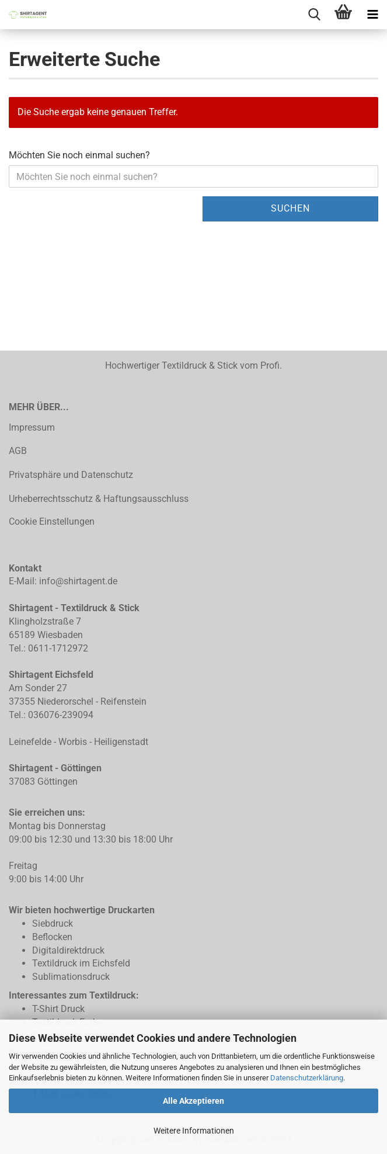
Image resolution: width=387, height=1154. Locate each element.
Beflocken (52, 936)
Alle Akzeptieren (193, 1101)
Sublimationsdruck (71, 976)
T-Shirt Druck (58, 1008)
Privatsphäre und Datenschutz (71, 474)
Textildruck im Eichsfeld (81, 963)
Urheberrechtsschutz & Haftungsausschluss (99, 498)
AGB (18, 450)
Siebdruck (52, 923)
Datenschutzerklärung (306, 1077)
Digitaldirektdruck (68, 950)
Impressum (32, 427)
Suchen (290, 208)
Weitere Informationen (194, 1130)
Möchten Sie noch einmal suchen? (79, 155)
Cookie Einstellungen (52, 521)
